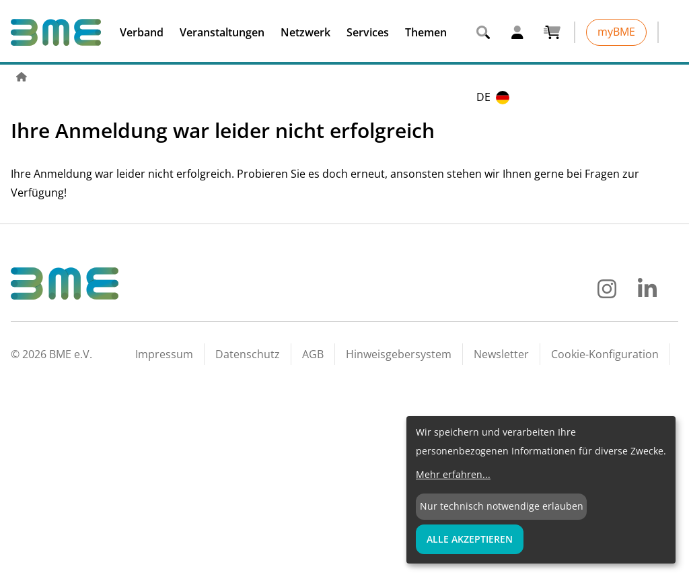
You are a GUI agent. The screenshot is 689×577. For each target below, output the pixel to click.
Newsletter (501, 354)
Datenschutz (247, 354)
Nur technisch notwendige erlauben (501, 506)
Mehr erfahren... (453, 474)
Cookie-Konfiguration (605, 354)
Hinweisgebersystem (398, 354)
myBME (616, 31)
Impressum (164, 354)
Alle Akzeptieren (470, 539)
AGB (313, 354)
